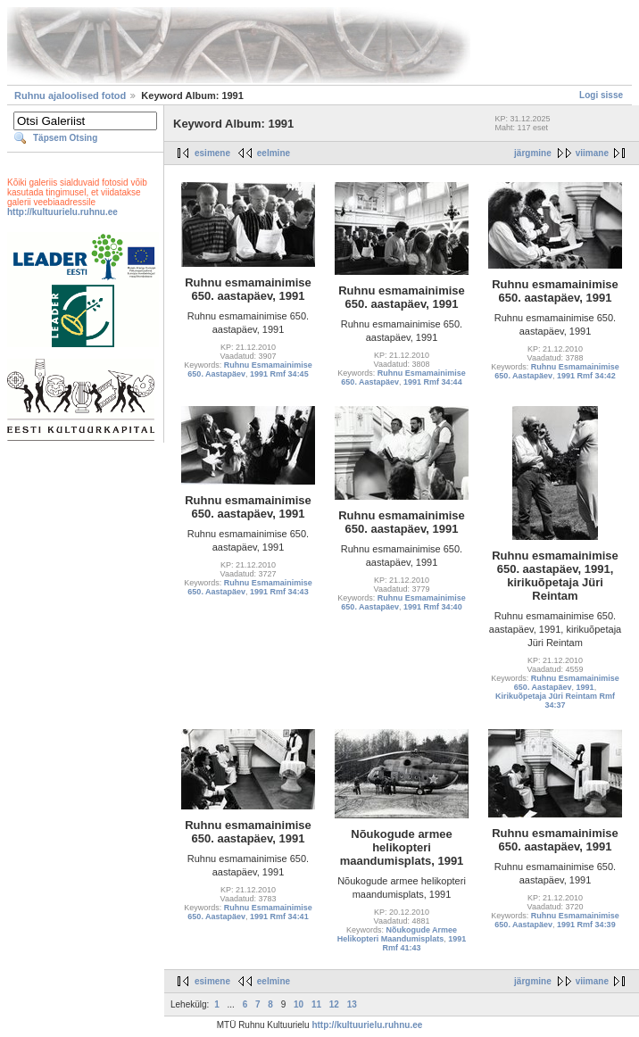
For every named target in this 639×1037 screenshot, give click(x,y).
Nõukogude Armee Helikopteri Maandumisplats (397, 934)
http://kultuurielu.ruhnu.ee (62, 212)
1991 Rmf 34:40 (432, 606)
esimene (212, 153)
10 (298, 1004)
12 (334, 1004)
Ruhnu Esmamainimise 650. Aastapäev (566, 683)
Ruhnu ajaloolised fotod (70, 95)
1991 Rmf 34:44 (432, 381)
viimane (592, 153)
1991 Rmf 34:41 (279, 916)
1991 (585, 687)
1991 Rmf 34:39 (586, 924)
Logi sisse (601, 95)
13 (352, 1004)
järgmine (533, 153)
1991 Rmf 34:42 (586, 375)
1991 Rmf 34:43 (279, 591)
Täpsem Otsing (65, 138)
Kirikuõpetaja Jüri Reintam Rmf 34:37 (555, 700)
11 (316, 1004)
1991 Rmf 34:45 (279, 373)
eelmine (273, 153)
